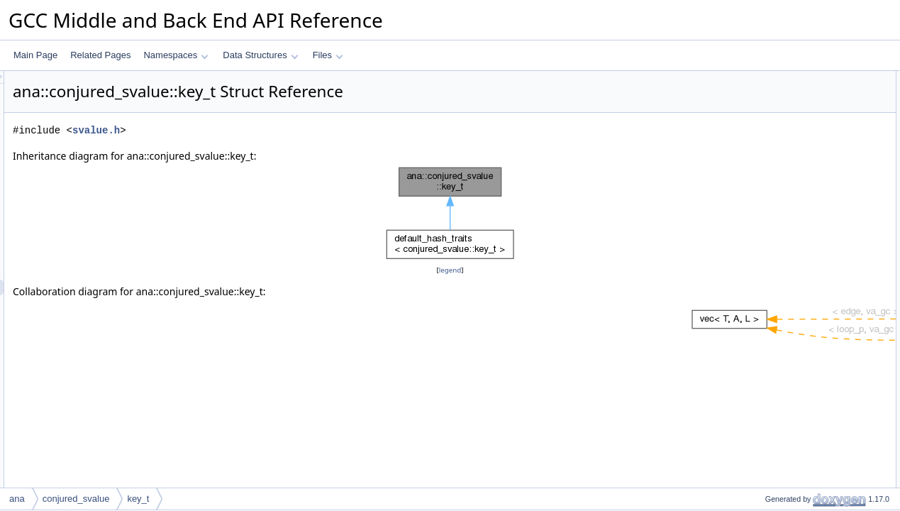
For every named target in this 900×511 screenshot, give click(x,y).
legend (452, 270)
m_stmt (767, 235)
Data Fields (763, 204)
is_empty (770, 188)
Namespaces (175, 55)
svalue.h (273, 130)
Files (328, 55)
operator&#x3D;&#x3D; (796, 126)
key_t (763, 94)
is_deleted (772, 172)
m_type (767, 219)
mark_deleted (779, 141)
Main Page (35, 55)
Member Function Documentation (804, 313)
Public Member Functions (790, 79)
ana (17, 498)
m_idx (764, 266)
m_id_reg (771, 251)
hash (762, 110)
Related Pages (100, 55)
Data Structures (260, 55)
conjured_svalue (76, 498)
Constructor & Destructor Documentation (818, 282)
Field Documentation (781, 422)
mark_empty (776, 157)
